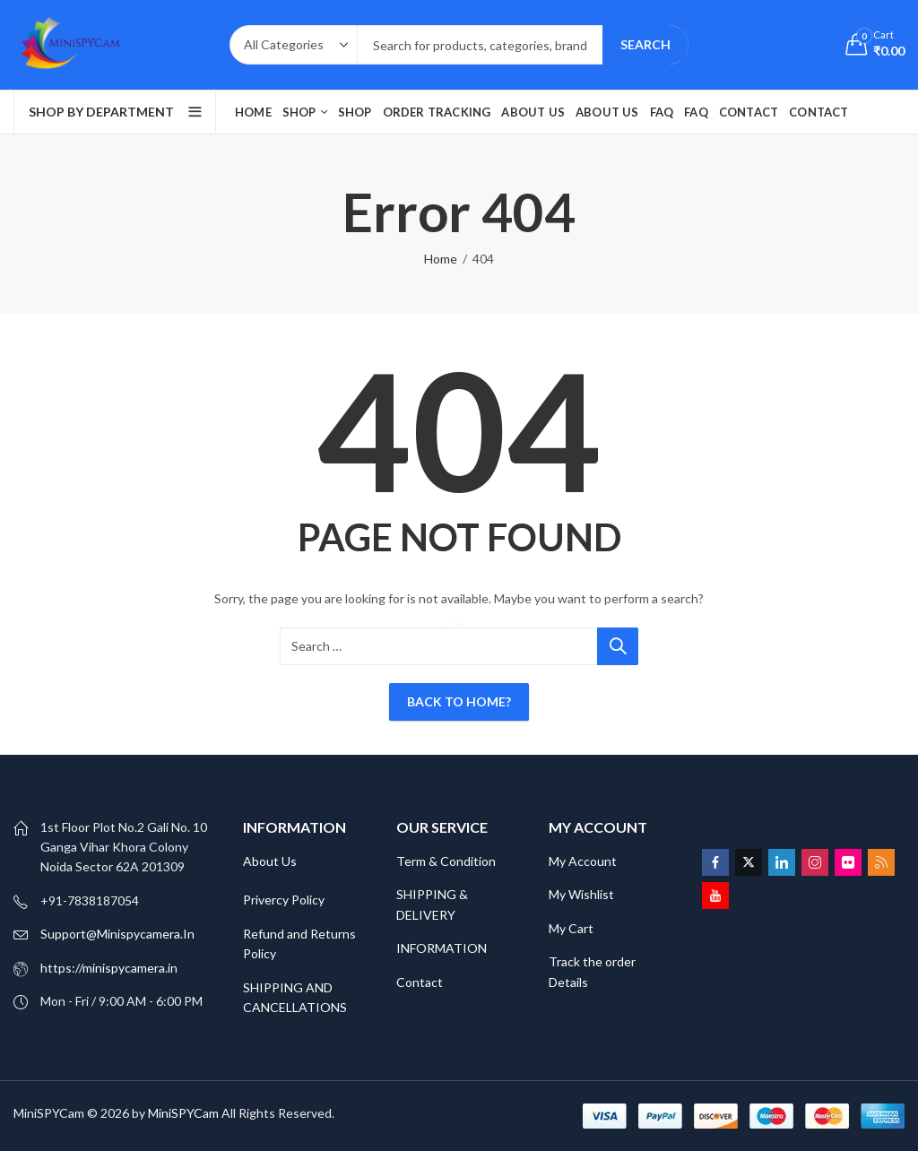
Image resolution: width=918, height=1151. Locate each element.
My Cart (572, 928)
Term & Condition (446, 861)
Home (440, 258)
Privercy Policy (284, 899)
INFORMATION (441, 948)
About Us (270, 861)
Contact (419, 982)
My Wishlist (581, 894)
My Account (583, 861)
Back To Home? (459, 701)
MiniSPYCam (183, 1113)
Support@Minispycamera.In (117, 933)
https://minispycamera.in (109, 967)
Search (645, 44)
